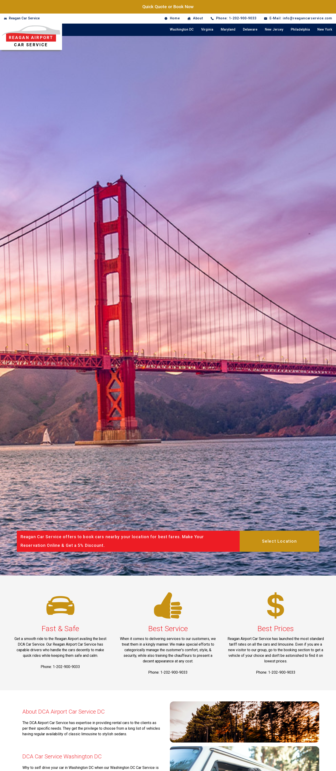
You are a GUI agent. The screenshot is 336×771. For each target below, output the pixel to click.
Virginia (207, 30)
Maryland (228, 30)
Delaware (250, 30)
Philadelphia (300, 30)
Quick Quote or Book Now (168, 6)
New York (324, 30)
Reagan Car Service (24, 18)
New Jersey (274, 30)
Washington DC (182, 30)
